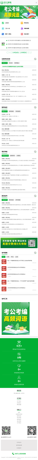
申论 (12, 257)
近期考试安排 (19, 414)
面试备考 (19, 419)
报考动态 (19, 415)
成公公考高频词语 (19, 16)
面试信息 (11, 200)
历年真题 (18, 200)
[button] (3, 12)
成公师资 (19, 421)
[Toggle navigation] (36, 3)
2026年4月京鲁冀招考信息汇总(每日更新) (18, 44)
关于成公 (19, 401)
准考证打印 (5, 156)
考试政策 (18, 112)
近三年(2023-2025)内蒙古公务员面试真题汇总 (19, 40)
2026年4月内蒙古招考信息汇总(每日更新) (18, 47)
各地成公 (19, 402)
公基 (17, 257)
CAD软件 (19, 448)
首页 (19, 412)
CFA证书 (19, 442)
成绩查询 (12, 156)
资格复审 (4, 200)
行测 (8, 257)
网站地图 (19, 404)
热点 (3, 257)
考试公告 (4, 63)
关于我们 (19, 422)
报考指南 (11, 112)
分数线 (18, 156)
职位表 (10, 63)
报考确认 (17, 63)
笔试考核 (19, 417)
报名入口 (4, 112)
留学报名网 (19, 445)
